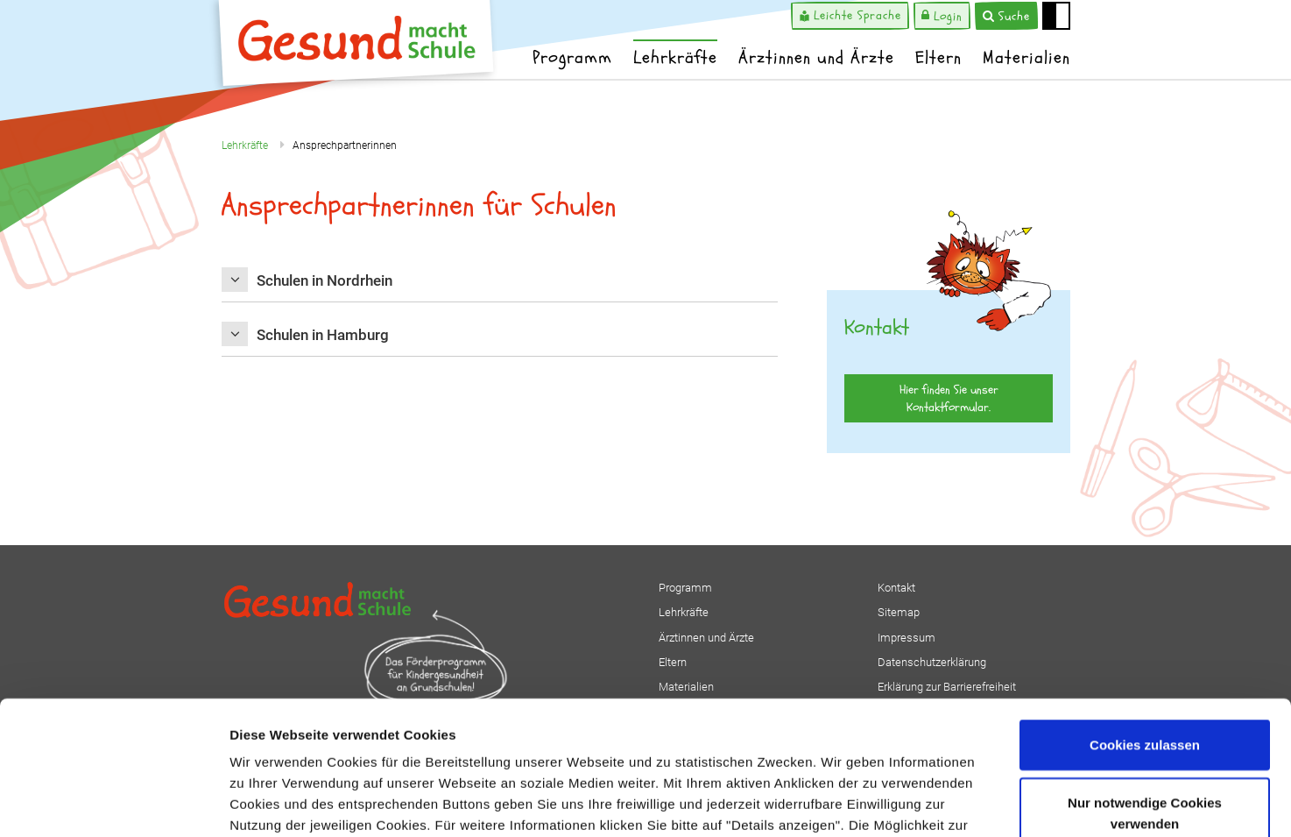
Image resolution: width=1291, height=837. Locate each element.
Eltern (938, 57)
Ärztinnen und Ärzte (816, 57)
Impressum (783, 731)
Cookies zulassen (1145, 629)
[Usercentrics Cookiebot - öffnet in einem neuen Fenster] (113, 803)
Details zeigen (931, 802)
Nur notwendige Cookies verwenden (1145, 698)
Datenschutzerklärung (661, 731)
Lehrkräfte (675, 57)
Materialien (1026, 57)
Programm (572, 57)
